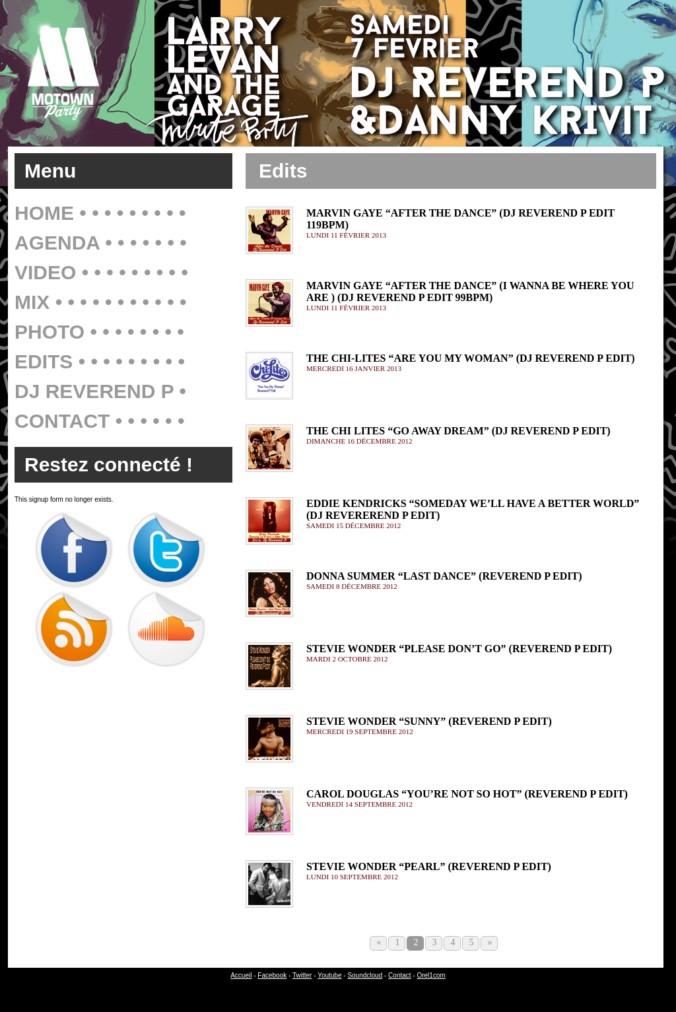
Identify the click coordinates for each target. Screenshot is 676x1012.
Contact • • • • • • (99, 421)
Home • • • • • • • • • (100, 213)
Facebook (272, 975)
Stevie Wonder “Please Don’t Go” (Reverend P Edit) (459, 648)
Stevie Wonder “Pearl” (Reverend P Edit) (428, 866)
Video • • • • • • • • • (101, 272)
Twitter (302, 975)
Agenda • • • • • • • (101, 242)
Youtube (329, 975)
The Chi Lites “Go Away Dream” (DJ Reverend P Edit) (458, 430)
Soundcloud (364, 975)
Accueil (241, 975)
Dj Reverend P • (100, 391)
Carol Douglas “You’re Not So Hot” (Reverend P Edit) (467, 793)
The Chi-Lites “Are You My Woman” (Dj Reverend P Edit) (470, 358)
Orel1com (431, 975)
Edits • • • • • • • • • (100, 361)
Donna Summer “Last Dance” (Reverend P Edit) (444, 576)
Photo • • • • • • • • (99, 332)
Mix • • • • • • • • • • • (101, 302)
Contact (399, 975)
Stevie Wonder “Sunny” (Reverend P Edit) (429, 721)
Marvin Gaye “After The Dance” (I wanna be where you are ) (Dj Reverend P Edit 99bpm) (470, 291)
